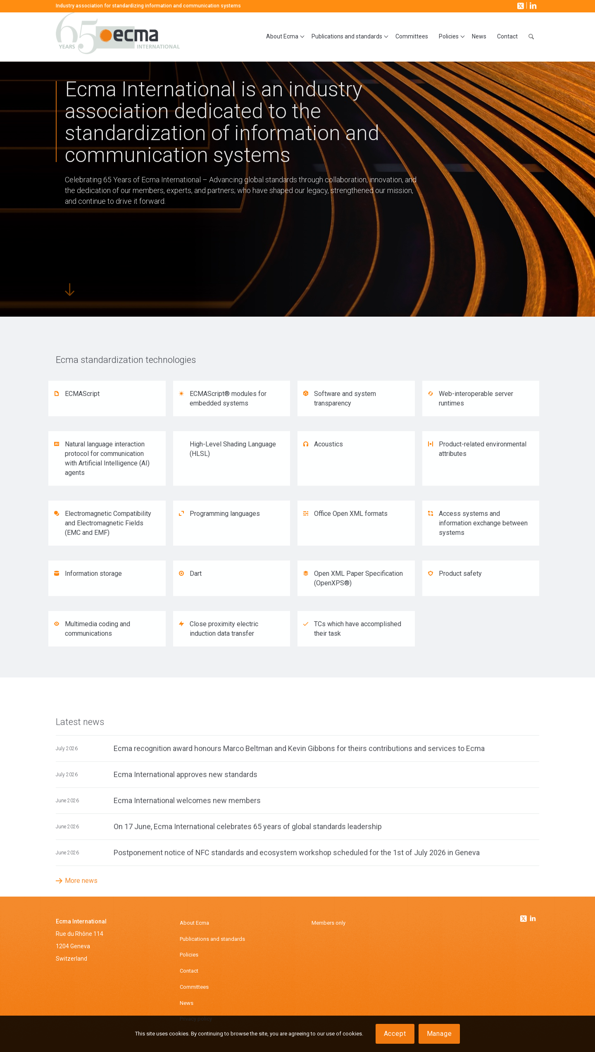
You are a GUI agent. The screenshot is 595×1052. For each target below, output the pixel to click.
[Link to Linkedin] (532, 919)
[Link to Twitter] (524, 916)
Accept (395, 1034)
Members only (328, 923)
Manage (439, 1034)
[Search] (531, 37)
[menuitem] (283, 37)
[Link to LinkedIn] (532, 5)
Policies (189, 955)
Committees (194, 987)
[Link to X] (519, 5)
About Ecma (194, 923)
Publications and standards (212, 939)
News (186, 1003)
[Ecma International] (118, 37)
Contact (189, 971)
